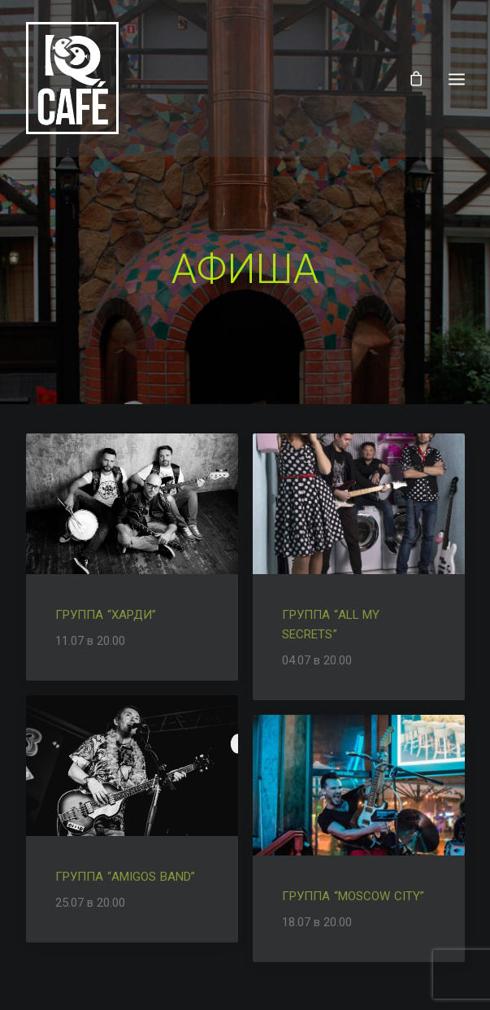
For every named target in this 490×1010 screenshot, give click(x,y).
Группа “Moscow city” (353, 893)
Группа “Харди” (106, 611)
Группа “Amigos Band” (125, 873)
